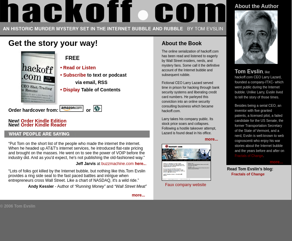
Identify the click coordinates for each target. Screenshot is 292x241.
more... (276, 162)
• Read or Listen (78, 67)
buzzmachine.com (117, 163)
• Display (70, 89)
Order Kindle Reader (43, 125)
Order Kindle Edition (43, 121)
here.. (140, 163)
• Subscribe (73, 75)
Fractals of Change (249, 156)
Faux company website (185, 184)
